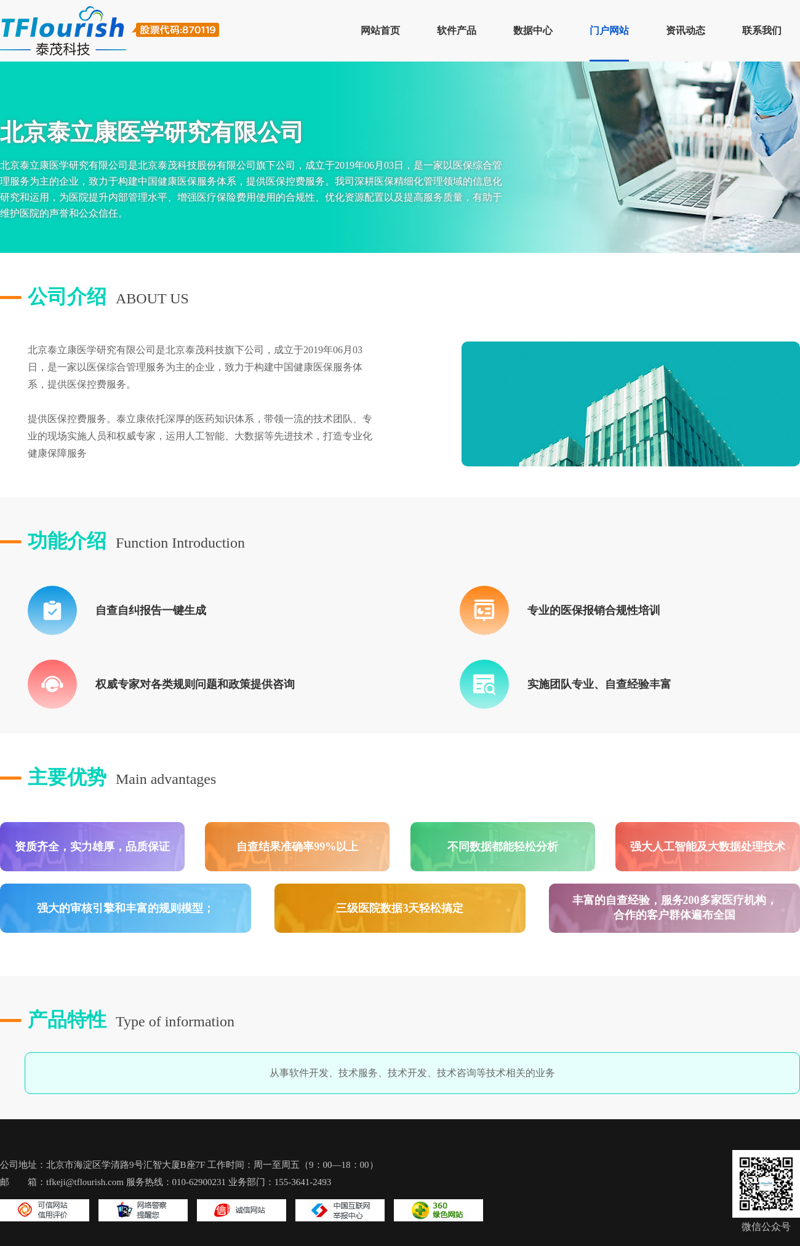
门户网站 (609, 30)
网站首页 (380, 30)
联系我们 (762, 30)
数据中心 (533, 30)
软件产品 (456, 30)
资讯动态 (685, 30)
